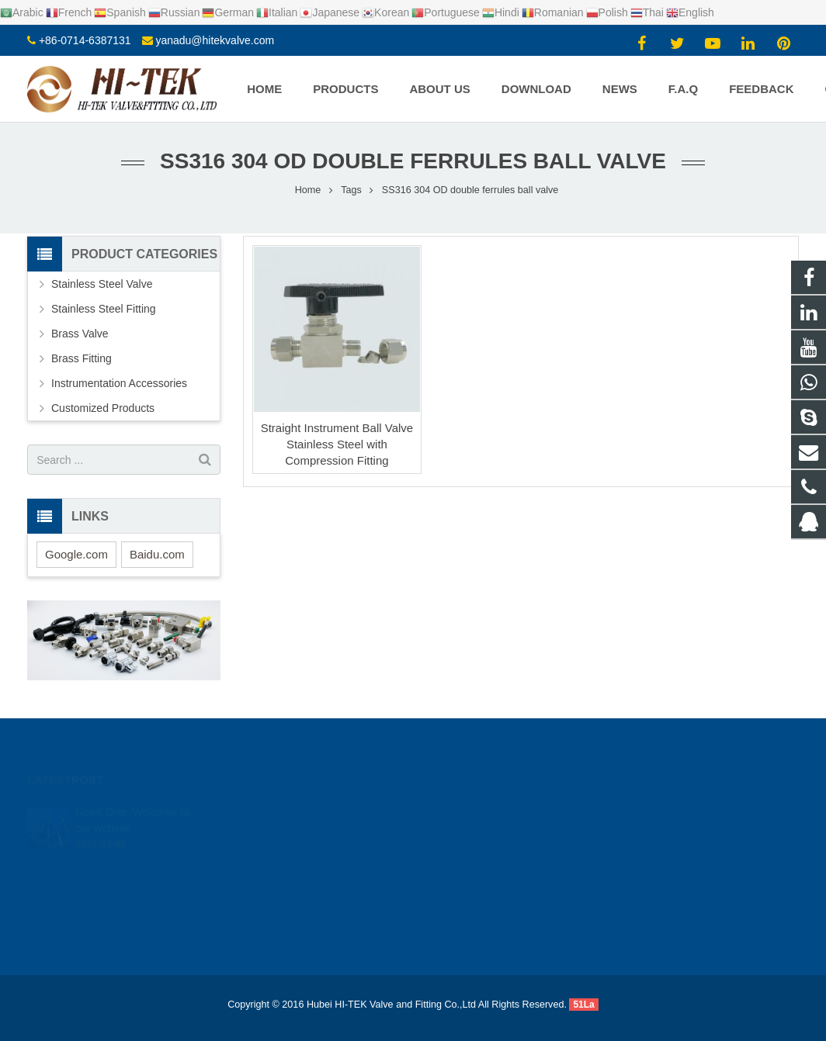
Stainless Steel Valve (101, 284)
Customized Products (102, 408)
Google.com (76, 554)
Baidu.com (157, 554)
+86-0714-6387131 (85, 40)
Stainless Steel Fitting (103, 309)
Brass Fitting (81, 358)
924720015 (466, 809)
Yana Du (458, 899)
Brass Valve (80, 333)
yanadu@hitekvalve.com (214, 40)
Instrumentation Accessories (119, 383)
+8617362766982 (479, 832)
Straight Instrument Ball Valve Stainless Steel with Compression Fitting (337, 444)
